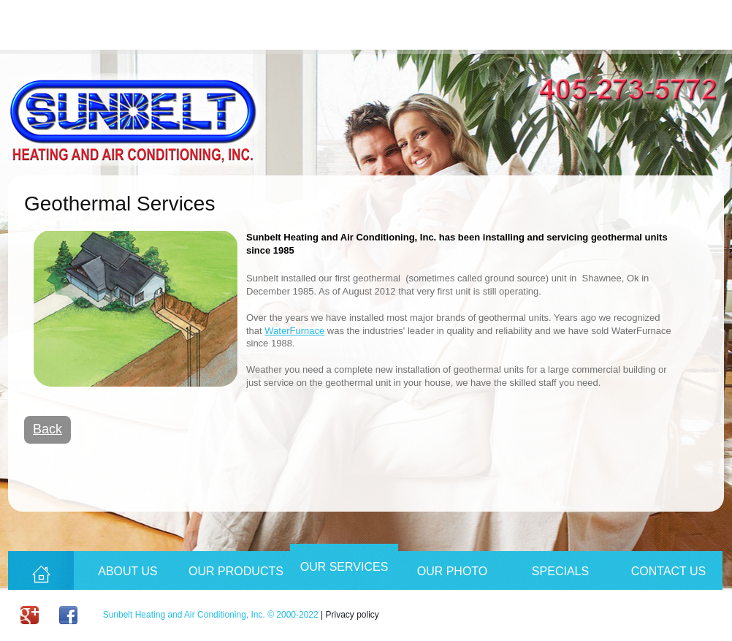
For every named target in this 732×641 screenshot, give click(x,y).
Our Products (235, 571)
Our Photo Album (452, 577)
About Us (128, 571)
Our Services (344, 567)
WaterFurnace (294, 330)
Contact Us (668, 571)
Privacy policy (352, 615)
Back (47, 429)
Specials (560, 571)
